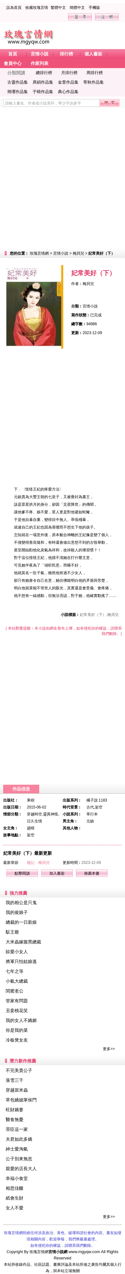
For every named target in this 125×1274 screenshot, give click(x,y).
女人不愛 (14, 1207)
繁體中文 (58, 7)
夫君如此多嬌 (19, 1139)
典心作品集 (68, 91)
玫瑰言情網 (39, 253)
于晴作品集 (43, 91)
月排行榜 (69, 72)
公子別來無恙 (19, 1158)
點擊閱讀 (22, 873)
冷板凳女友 (17, 1040)
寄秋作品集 (93, 82)
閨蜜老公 (14, 990)
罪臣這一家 (17, 1129)
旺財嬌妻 (14, 1109)
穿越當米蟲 (17, 1090)
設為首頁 (14, 7)
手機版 (94, 7)
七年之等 (14, 971)
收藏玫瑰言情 (36, 7)
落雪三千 (14, 1080)
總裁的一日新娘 (21, 922)
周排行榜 (94, 72)
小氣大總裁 (17, 981)
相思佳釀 (14, 1188)
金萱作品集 (68, 82)
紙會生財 (14, 1198)
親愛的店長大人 (21, 1168)
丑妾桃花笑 (17, 1010)
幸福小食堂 (17, 1178)
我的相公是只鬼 (21, 902)
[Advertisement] (62, 178)
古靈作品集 (17, 82)
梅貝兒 (78, 253)
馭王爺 (12, 932)
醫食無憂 (14, 1119)
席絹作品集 (43, 82)
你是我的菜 (17, 1030)
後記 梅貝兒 (38, 862)
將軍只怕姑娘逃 (21, 961)
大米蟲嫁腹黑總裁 (23, 941)
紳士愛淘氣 (17, 1148)
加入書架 (57, 873)
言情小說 (60, 253)
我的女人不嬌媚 (21, 1020)
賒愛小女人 (17, 951)
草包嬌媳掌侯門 (21, 1099)
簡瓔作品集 (17, 91)
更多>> (109, 1049)
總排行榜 (44, 72)
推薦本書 (91, 873)
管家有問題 (17, 1000)
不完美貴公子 (19, 1070)
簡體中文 (77, 7)
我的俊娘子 (17, 912)
